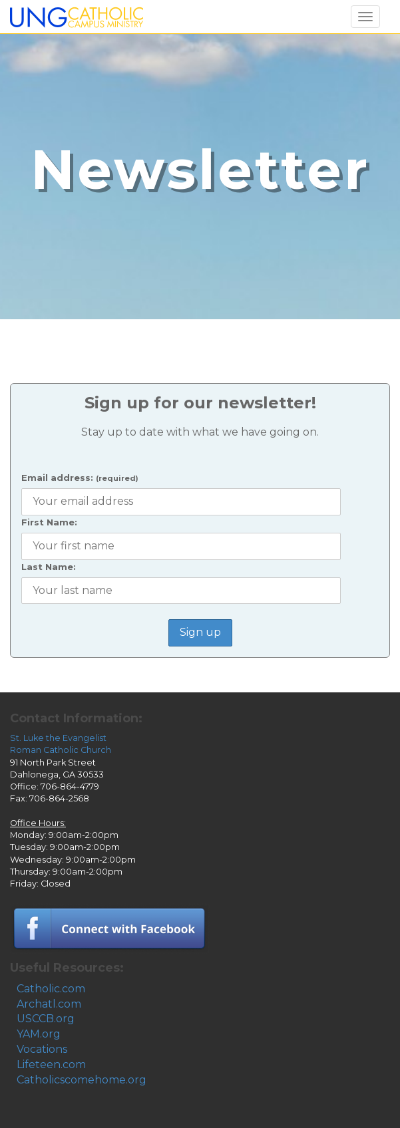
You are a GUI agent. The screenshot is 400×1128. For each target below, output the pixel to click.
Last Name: (48, 566)
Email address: (79, 477)
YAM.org (39, 1034)
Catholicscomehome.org (81, 1079)
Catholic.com (51, 988)
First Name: (49, 522)
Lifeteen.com (51, 1064)
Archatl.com (49, 1004)
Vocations (42, 1049)
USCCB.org (46, 1018)
